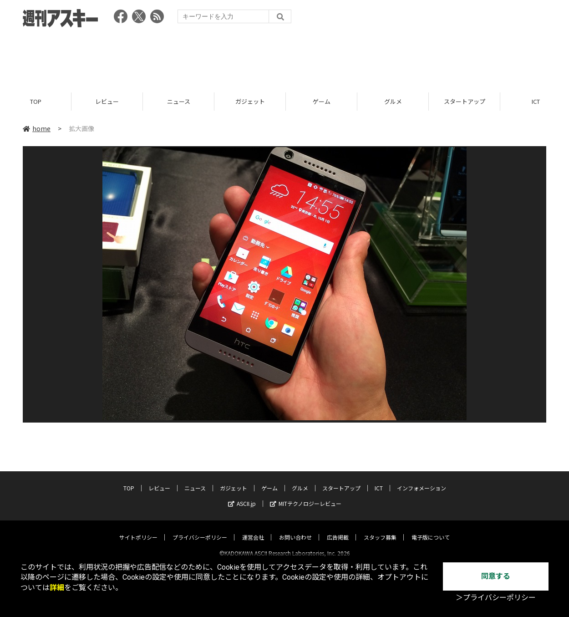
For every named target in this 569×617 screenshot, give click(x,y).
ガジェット (250, 101)
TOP (35, 101)
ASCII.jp (242, 496)
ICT (379, 480)
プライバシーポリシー (200, 529)
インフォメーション (421, 480)
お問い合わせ (295, 529)
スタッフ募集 (380, 529)
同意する (495, 576)
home (37, 128)
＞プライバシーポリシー (496, 597)
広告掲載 (338, 529)
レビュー (107, 101)
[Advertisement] (284, 56)
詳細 (57, 587)
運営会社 (253, 529)
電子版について (431, 529)
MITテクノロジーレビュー (305, 496)
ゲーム (321, 101)
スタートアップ (464, 101)
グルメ (393, 101)
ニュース (178, 101)
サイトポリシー (138, 529)
